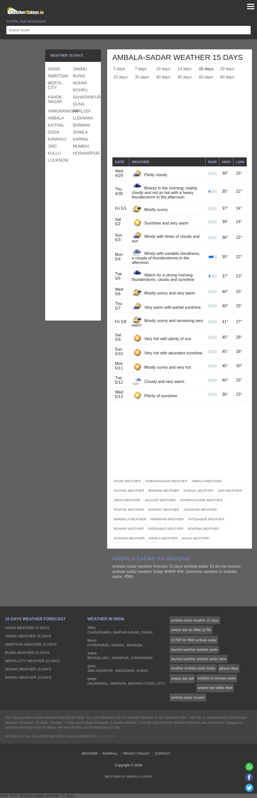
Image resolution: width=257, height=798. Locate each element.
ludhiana (83, 118)
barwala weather (130, 519)
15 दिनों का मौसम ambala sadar (194, 640)
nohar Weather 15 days (28, 669)
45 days (184, 77)
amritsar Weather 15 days (31, 644)
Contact (162, 753)
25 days (120, 77)
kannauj (57, 139)
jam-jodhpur (99, 671)
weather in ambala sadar (217, 678)
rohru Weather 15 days (28, 677)
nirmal (118, 645)
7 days (141, 69)
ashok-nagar (55, 99)
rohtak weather (129, 510)
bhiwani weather (164, 490)
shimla (80, 132)
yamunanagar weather (166, 481)
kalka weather (195, 538)
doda (53, 132)
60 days (206, 77)
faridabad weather (165, 529)
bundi (79, 76)
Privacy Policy (136, 753)
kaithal (56, 125)
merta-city (55, 85)
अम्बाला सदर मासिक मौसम (215, 688)
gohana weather (129, 538)
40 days (163, 77)
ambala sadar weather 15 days (195, 620)
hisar (54, 69)
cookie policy (106, 736)
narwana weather (167, 519)
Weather (90, 753)
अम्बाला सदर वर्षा (182, 679)
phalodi (81, 111)
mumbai (81, 146)
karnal (81, 139)
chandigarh (99, 632)
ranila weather (163, 538)
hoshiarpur (85, 153)
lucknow (58, 160)
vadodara (124, 671)
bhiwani (81, 125)
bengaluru (98, 658)
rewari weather (129, 529)
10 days (163, 69)
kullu (54, 153)
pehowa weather (203, 529)
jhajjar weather (160, 500)
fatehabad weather (206, 519)
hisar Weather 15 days (27, 628)
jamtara (118, 683)
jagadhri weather (200, 510)
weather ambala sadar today (193, 668)
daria (146, 632)
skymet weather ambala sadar (194, 650)
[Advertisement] (179, 122)
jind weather (230, 490)
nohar (80, 83)
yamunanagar (60, 111)
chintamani (141, 658)
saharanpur (85, 97)
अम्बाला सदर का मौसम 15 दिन (191, 630)
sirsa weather (127, 500)
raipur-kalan (126, 632)
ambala (56, 118)
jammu (80, 69)
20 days (227, 69)
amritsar (58, 76)
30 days (142, 77)
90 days (227, 77)
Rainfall (110, 753)
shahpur (119, 658)
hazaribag (97, 683)
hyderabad (98, 645)
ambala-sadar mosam (188, 697)
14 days (184, 69)
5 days (119, 69)
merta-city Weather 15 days (32, 661)
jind (52, 146)
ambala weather (206, 481)
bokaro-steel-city (146, 683)
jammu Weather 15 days (28, 636)
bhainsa (134, 645)
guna (78, 104)
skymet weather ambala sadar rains (198, 659)
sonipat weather (163, 510)
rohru (80, 90)
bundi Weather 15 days (27, 653)
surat (142, 671)
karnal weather (198, 490)
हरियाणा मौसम (228, 669)
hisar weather (127, 481)
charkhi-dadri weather (201, 500)
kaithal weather (129, 490)
